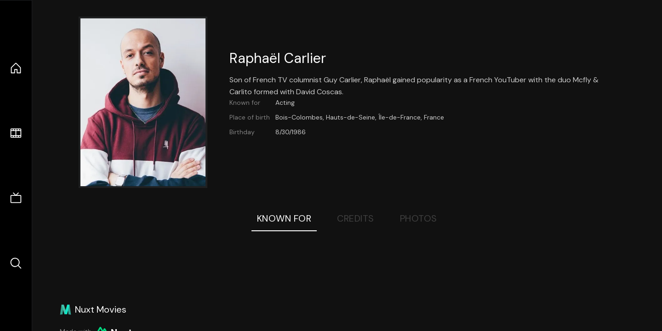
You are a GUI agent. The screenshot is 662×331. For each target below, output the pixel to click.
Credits (355, 218)
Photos (418, 218)
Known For (284, 218)
